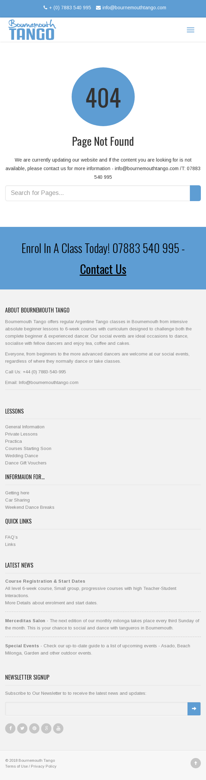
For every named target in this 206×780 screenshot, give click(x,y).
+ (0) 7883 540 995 (66, 7)
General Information (25, 426)
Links (10, 544)
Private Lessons (21, 434)
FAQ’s (11, 537)
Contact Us (103, 268)
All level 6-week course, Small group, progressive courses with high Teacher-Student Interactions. (90, 588)
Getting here (17, 492)
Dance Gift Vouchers (26, 462)
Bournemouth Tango (37, 760)
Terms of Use (16, 766)
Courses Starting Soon (28, 448)
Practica (13, 441)
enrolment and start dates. (71, 602)
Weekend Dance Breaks (29, 507)
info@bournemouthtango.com (130, 7)
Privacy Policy (44, 766)
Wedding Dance (21, 455)
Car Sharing (17, 500)
